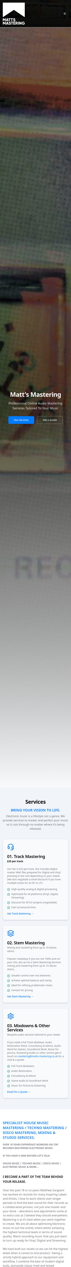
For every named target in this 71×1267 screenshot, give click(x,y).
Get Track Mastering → (20, 913)
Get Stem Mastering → (20, 996)
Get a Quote (50, 420)
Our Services (21, 420)
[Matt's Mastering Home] (14, 13)
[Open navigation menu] (64, 13)
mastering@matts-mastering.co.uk (38, 1056)
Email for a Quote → (19, 1091)
